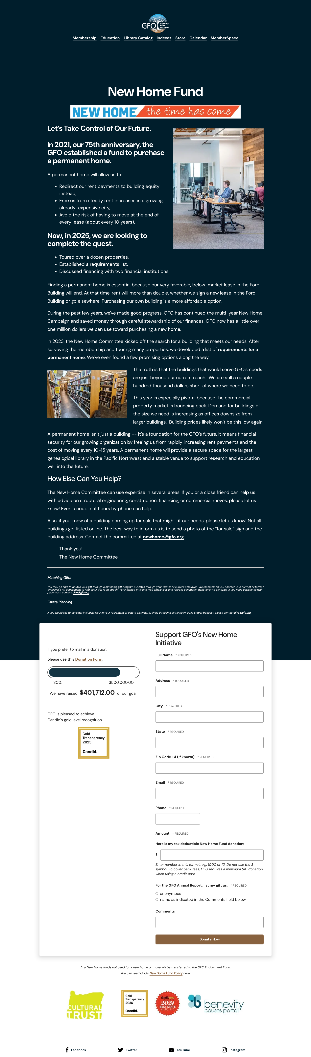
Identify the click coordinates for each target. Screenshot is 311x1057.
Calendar (199, 38)
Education (109, 38)
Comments (165, 911)
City (160, 705)
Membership (83, 38)
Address (163, 680)
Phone (161, 807)
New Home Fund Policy (166, 973)
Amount (163, 833)
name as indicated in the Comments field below (201, 899)
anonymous (168, 893)
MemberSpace (226, 38)
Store (181, 38)
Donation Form (89, 659)
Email (161, 782)
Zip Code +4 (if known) (175, 756)
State (161, 731)
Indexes (164, 38)
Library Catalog (138, 38)
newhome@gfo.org (164, 537)
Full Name (165, 654)
